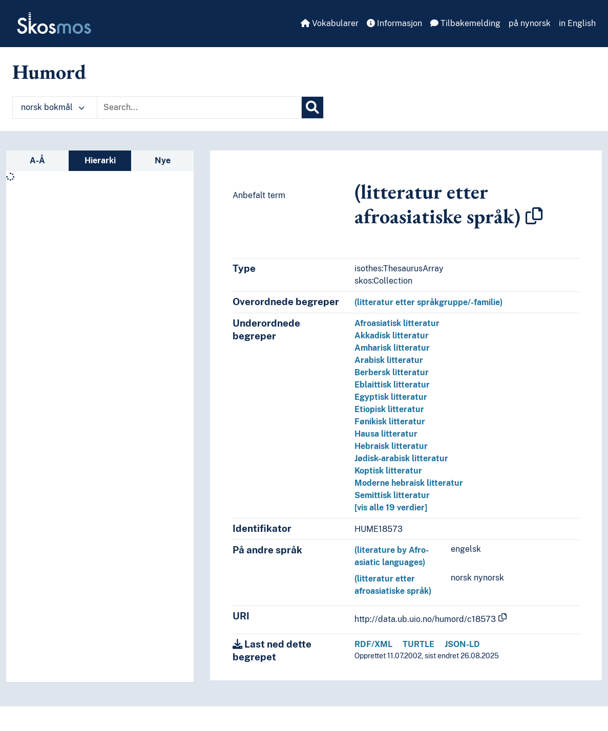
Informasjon (394, 23)
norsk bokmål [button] (53, 107)
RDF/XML (373, 644)
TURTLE (418, 644)
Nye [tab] (163, 160)
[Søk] (312, 107)
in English (577, 23)
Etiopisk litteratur (389, 409)
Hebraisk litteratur (391, 446)
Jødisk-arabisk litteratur (401, 458)
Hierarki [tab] (100, 160)
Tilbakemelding (465, 23)
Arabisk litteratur (388, 360)
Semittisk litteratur (392, 495)
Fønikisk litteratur (389, 421)
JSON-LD (462, 644)
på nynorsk (530, 23)
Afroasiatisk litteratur (396, 323)
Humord (49, 71)
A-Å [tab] (37, 160)
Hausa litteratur (385, 434)
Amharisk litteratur (392, 348)
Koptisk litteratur (388, 471)
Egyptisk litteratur (390, 397)
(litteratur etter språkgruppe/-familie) (428, 302)
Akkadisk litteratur (391, 335)
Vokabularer (330, 23)
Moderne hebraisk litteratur (408, 483)
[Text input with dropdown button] (199, 107)
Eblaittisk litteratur (392, 385)
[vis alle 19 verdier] (390, 507)
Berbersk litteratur (391, 372)
